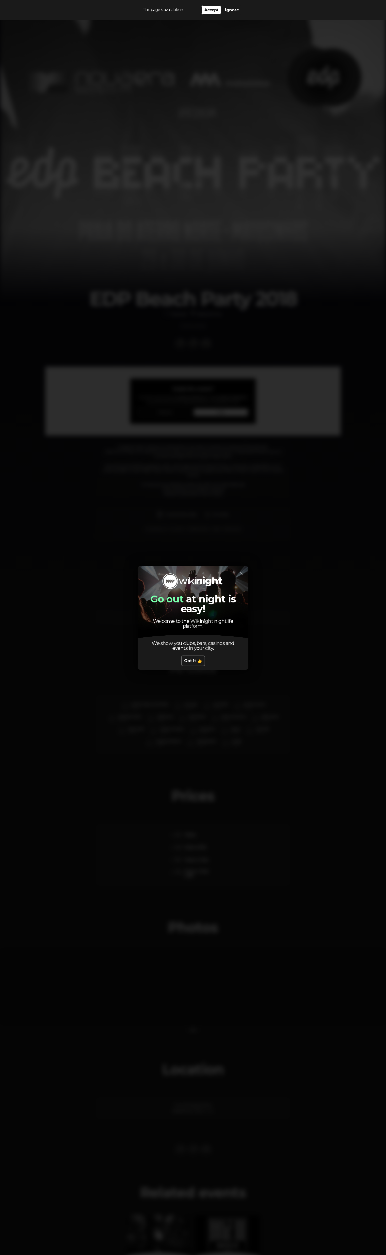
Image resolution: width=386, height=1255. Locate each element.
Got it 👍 (193, 660)
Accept (211, 10)
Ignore (232, 10)
